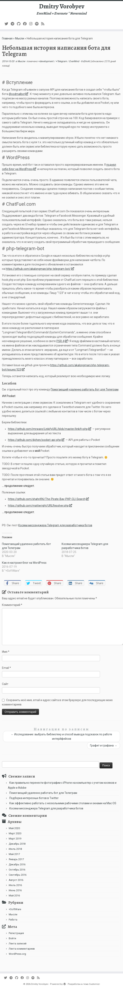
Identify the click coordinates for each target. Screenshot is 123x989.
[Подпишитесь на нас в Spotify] (38, 24)
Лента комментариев (22, 948)
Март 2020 (15, 833)
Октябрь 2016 (17, 869)
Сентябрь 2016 (17, 874)
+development (46, 61)
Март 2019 (15, 838)
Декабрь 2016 (17, 864)
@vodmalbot (19, 94)
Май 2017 (14, 854)
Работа (13, 919)
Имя (5, 651)
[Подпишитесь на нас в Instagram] (32, 24)
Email (6, 667)
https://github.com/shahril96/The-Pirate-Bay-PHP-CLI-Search (48, 499)
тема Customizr (91, 984)
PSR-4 (62, 341)
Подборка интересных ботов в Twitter (34, 798)
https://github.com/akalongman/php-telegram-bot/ (40, 268)
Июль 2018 (15, 848)
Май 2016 (14, 895)
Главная (7, 38)
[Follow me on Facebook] (26, 24)
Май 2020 (14, 828)
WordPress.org (17, 953)
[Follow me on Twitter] (8, 24)
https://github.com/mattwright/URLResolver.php (40, 505)
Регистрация (16, 933)
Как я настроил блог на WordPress (24, 562)
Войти (12, 938)
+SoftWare (15, 909)
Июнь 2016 (15, 890)
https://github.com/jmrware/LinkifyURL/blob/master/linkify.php (50, 428)
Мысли (19, 38)
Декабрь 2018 (17, 843)
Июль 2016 (15, 885)
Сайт (5, 684)
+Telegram (62, 61)
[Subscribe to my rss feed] (44, 24)
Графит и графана (103, 745)
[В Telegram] (14, 24)
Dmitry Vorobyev (61, 6)
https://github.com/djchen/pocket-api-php (36, 439)
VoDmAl (85, 61)
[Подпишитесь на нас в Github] (20, 24)
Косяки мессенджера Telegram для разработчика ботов (55, 525)
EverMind (74, 61)
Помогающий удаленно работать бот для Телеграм (84, 389)
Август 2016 (16, 879)
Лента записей (17, 943)
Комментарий (12, 605)
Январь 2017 (16, 859)
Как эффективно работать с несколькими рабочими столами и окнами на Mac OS (62, 803)
